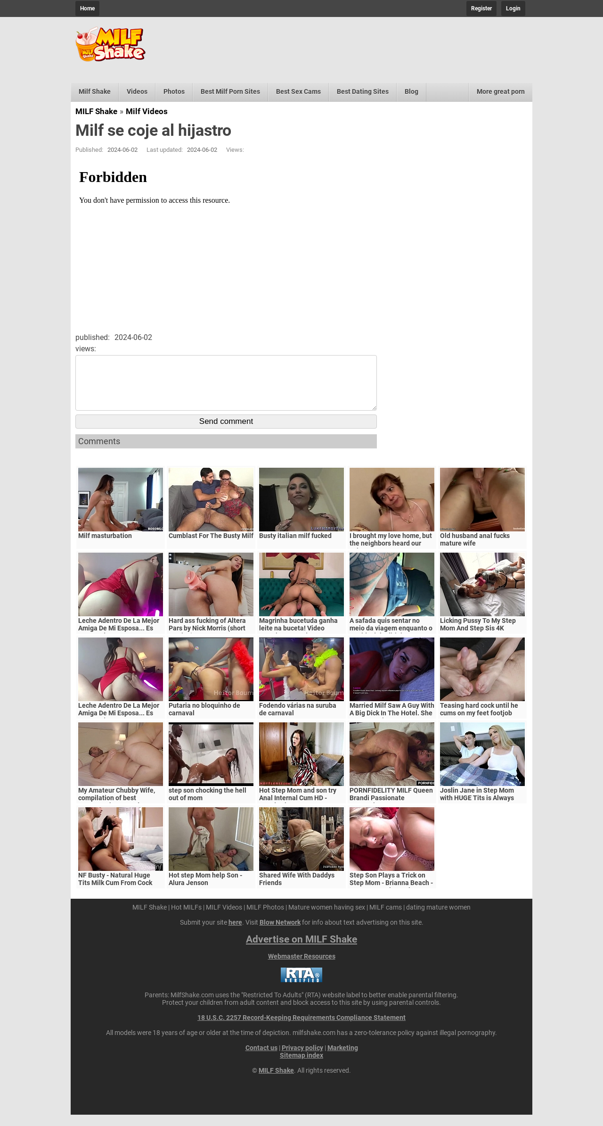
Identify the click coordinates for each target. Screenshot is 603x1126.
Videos (137, 91)
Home (87, 8)
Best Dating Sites (363, 91)
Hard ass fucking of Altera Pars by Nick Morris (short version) (207, 639)
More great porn (501, 91)
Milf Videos (147, 111)
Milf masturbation (105, 547)
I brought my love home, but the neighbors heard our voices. (391, 554)
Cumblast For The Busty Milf (211, 547)
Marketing (342, 1059)
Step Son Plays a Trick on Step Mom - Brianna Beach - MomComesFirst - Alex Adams (391, 898)
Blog (411, 91)
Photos (174, 91)
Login (513, 8)
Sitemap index (301, 1066)
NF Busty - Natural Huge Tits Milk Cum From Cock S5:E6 (115, 894)
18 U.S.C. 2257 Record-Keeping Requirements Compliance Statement (301, 1029)
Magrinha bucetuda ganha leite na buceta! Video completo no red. (298, 639)
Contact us (261, 1059)
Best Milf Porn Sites (230, 91)
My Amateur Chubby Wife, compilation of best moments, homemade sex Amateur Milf (116, 813)
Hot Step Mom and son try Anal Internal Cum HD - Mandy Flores (297, 809)
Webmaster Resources (301, 967)
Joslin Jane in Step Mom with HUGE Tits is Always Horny (477, 809)
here (235, 933)
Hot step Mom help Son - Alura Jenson (205, 890)
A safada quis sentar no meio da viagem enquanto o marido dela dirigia (391, 639)
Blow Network (280, 933)
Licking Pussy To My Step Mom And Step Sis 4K (478, 635)
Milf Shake (95, 91)
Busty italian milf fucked (295, 547)
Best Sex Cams (298, 91)
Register (481, 8)
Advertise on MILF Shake (301, 950)
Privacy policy (302, 1059)
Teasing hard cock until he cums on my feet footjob (479, 720)
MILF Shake (96, 111)
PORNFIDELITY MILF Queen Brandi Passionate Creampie (391, 809)
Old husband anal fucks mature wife (475, 550)
